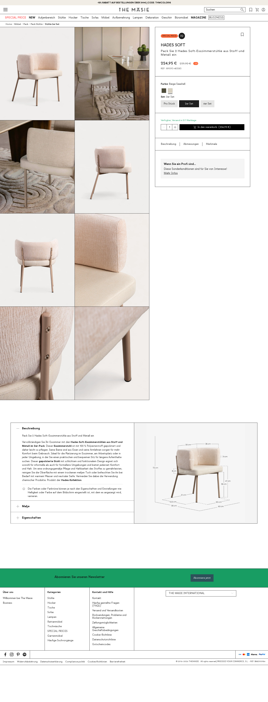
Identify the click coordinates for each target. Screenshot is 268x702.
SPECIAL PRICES (57, 631)
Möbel (105, 17)
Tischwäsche (54, 626)
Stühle (62, 17)
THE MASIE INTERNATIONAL (187, 593)
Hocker (73, 17)
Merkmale (211, 144)
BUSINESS (216, 17)
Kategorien (54, 592)
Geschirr (167, 17)
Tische (84, 17)
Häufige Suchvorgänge (60, 640)
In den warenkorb (212, 127)
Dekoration (152, 17)
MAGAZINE (198, 17)
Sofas (95, 17)
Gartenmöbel (55, 636)
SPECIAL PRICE (15, 17)
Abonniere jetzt (202, 577)
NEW (32, 17)
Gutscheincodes (101, 644)
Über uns (8, 592)
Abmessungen (191, 144)
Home (9, 24)
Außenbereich (46, 17)
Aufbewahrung (121, 17)
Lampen (138, 17)
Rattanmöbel (54, 621)
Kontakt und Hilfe (102, 592)
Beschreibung (168, 144)
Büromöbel (181, 17)
